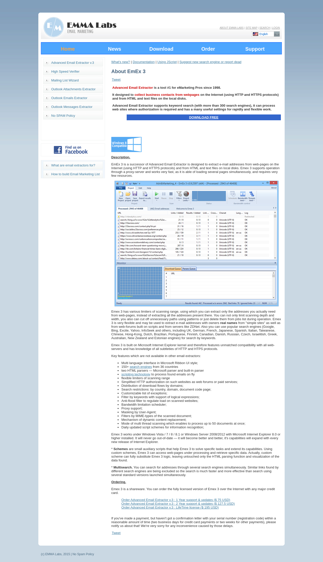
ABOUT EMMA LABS (232, 27)
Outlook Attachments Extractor (73, 89)
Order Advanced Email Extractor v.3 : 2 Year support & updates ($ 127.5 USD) (178, 504)
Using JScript (167, 62)
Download (161, 49)
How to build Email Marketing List (75, 174)
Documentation (144, 62)
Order (208, 49)
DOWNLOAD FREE (203, 117)
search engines (141, 367)
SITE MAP (251, 27)
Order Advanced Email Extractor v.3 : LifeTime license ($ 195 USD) (170, 507)
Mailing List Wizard (65, 80)
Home (68, 49)
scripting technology (135, 374)
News (114, 49)
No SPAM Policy (63, 115)
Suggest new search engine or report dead (210, 62)
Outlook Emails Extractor (69, 98)
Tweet (116, 79)
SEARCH (264, 27)
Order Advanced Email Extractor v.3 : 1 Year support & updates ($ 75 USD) (175, 500)
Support (255, 49)
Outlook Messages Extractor (71, 107)
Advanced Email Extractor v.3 (72, 63)
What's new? (120, 62)
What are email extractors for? (73, 165)
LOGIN (276, 27)
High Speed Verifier (65, 71)
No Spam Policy (83, 554)
